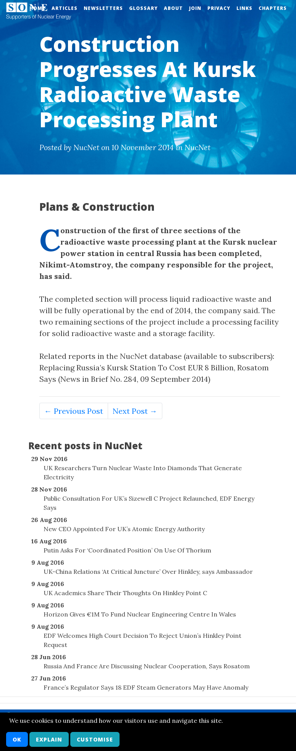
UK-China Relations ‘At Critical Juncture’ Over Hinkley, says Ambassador (148, 571)
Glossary (143, 8)
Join (195, 8)
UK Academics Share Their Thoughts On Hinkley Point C (125, 593)
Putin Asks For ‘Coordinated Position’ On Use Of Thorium (127, 550)
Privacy (218, 8)
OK (17, 739)
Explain (49, 739)
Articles (65, 8)
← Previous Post (73, 411)
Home (37, 8)
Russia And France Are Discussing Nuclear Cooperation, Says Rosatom (147, 666)
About (173, 8)
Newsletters (103, 8)
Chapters (273, 8)
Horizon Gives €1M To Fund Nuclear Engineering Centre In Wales (140, 614)
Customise (95, 739)
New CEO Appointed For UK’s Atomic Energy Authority (124, 529)
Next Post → (135, 411)
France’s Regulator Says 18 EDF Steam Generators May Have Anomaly (146, 687)
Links (244, 8)
